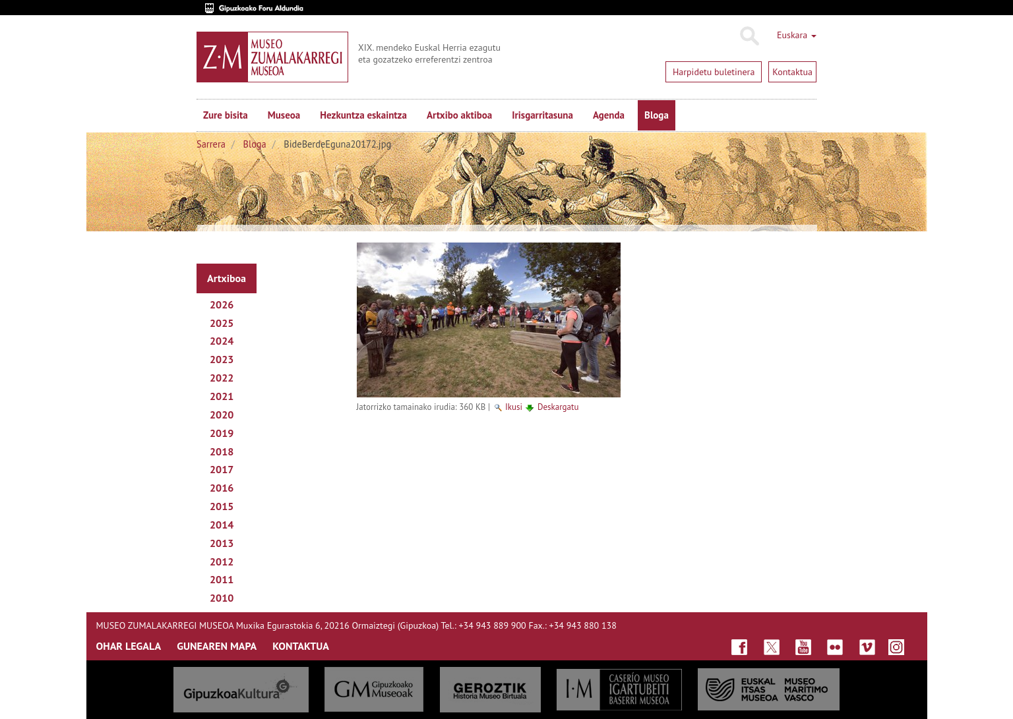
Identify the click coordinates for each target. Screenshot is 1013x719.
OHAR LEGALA (129, 645)
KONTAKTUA (300, 645)
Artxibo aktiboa (459, 115)
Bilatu (748, 36)
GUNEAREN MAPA (217, 645)
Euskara (796, 35)
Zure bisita (225, 115)
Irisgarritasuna (542, 115)
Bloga (656, 115)
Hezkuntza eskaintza (363, 115)
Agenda (609, 115)
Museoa (284, 115)
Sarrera (211, 144)
